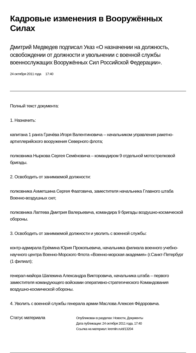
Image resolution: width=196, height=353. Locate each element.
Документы (135, 318)
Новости (119, 318)
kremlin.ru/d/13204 (120, 329)
